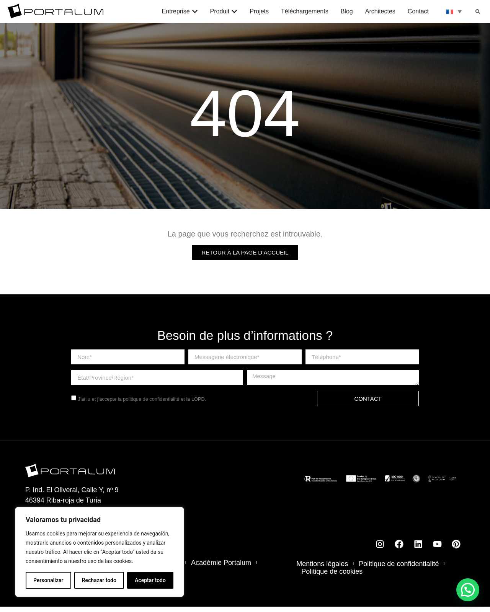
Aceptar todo (150, 580)
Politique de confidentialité (399, 569)
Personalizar (48, 580)
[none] (454, 11)
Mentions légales (322, 569)
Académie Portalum (221, 568)
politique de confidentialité (151, 404)
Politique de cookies (332, 577)
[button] (477, 11)
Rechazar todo (99, 580)
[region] (99, 552)
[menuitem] (454, 11)
